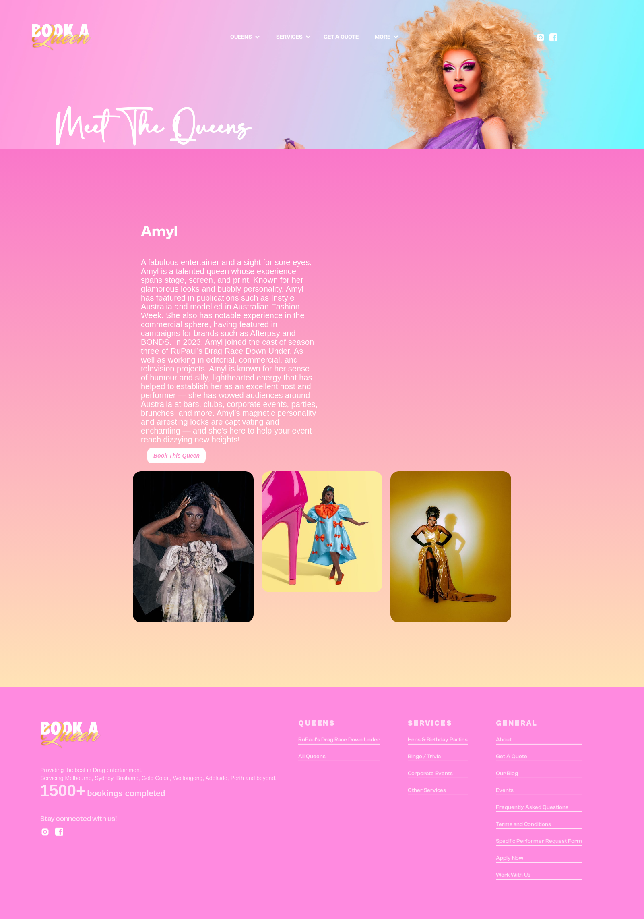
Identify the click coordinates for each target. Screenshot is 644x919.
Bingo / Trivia (424, 758)
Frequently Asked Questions (532, 809)
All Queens (312, 758)
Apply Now (509, 860)
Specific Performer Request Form (539, 843)
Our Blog (507, 775)
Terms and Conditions (523, 826)
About (504, 741)
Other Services (427, 792)
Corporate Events (430, 775)
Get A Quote (511, 758)
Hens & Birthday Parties (438, 741)
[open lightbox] (193, 546)
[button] (245, 37)
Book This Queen (176, 455)
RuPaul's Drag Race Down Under (339, 741)
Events (505, 792)
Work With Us (513, 876)
